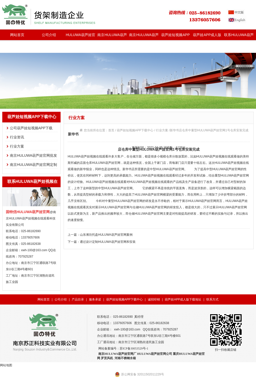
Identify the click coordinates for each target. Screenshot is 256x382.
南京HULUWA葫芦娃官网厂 (117, 354)
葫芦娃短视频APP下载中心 (175, 36)
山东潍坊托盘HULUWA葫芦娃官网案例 (106, 234)
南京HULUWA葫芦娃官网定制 (143, 36)
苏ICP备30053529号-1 (134, 348)
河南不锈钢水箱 (125, 358)
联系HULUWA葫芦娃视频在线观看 (238, 36)
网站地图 (6, 365)
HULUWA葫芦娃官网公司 (154, 354)
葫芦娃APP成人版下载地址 (207, 36)
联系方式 (212, 299)
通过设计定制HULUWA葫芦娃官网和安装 (108, 242)
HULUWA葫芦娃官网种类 (80, 36)
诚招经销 (154, 299)
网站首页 (17, 35)
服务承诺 (95, 299)
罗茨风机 (107, 358)
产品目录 (78, 299)
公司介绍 (49, 35)
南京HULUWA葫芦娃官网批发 (112, 36)
